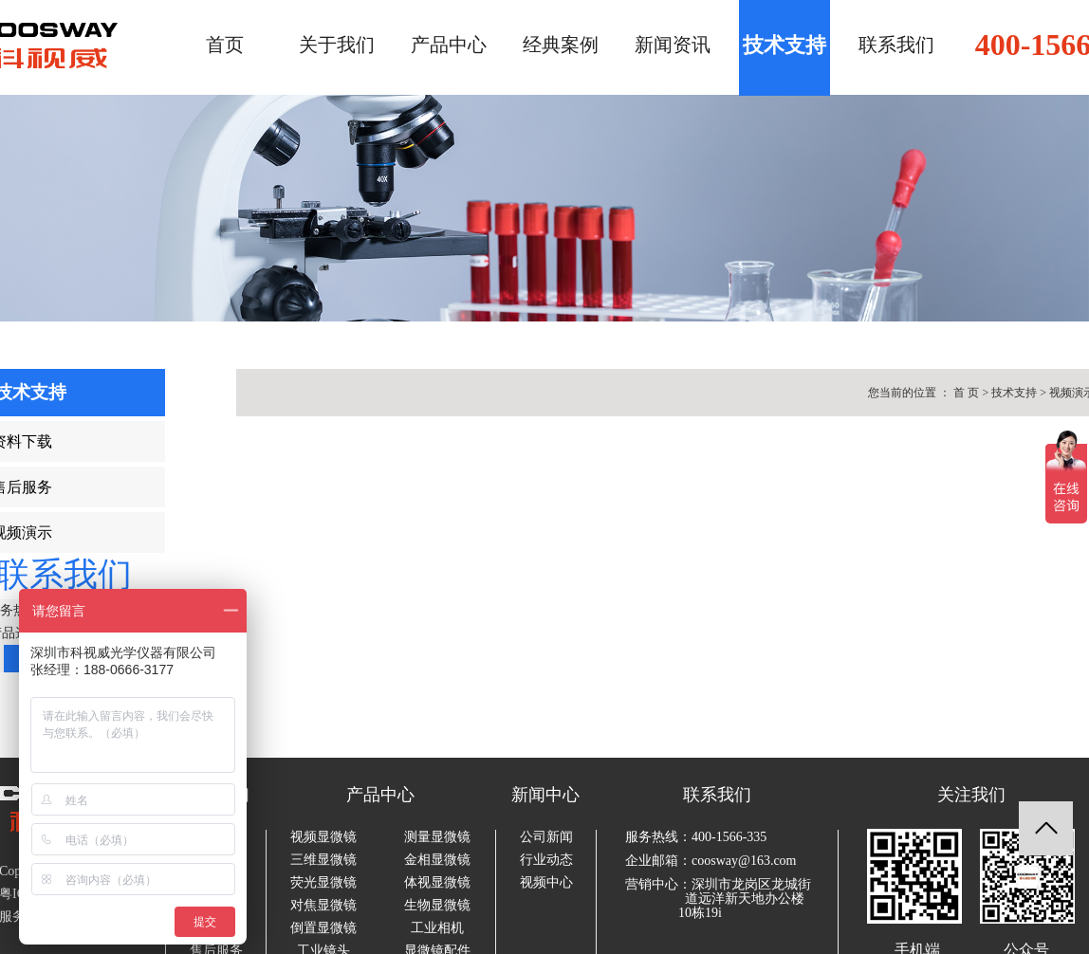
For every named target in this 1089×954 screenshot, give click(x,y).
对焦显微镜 (323, 905)
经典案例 (561, 44)
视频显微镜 (323, 837)
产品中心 (449, 44)
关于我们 (337, 44)
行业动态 (546, 860)
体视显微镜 (437, 883)
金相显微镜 (437, 860)
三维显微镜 (323, 860)
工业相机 (437, 928)
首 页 (966, 392)
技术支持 (784, 45)
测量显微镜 (437, 837)
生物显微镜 (437, 905)
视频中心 (546, 883)
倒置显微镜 (323, 928)
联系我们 (896, 44)
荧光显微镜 (323, 883)
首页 (225, 44)
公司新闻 (546, 837)
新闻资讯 (673, 44)
